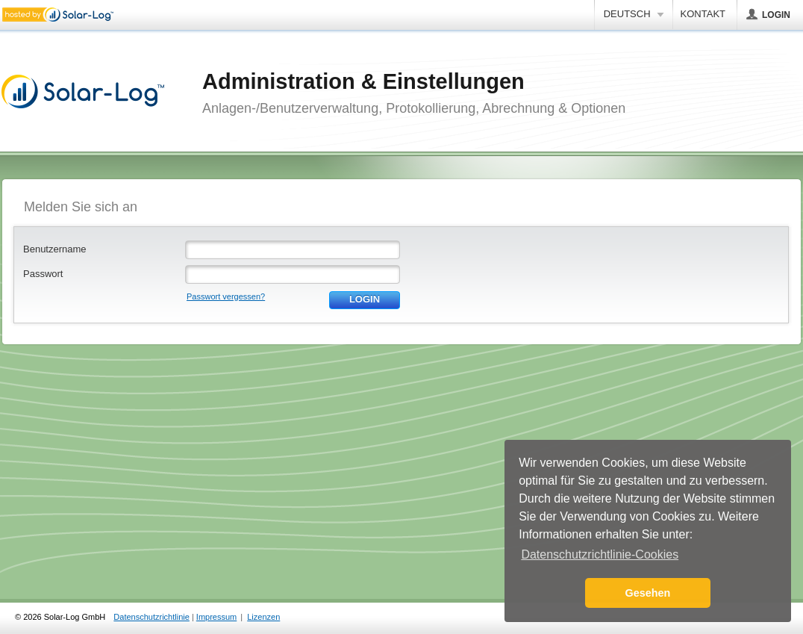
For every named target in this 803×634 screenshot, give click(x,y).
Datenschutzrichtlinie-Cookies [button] (599, 554)
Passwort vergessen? (226, 296)
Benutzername (55, 249)
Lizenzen (263, 616)
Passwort (43, 273)
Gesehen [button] (648, 593)
